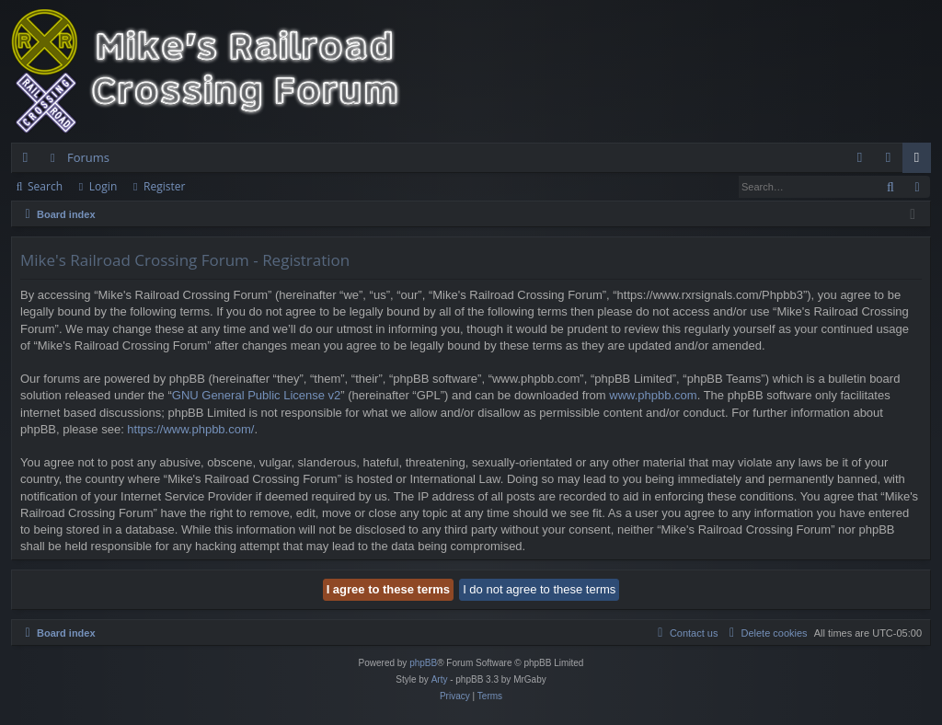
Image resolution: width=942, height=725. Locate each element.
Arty (439, 679)
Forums (88, 157)
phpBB (423, 663)
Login (103, 186)
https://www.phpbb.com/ (190, 429)
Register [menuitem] (921, 161)
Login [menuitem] (891, 161)
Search (45, 186)
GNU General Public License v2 (256, 395)
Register (164, 186)
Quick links (29, 161)
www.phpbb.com (652, 395)
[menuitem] (859, 158)
